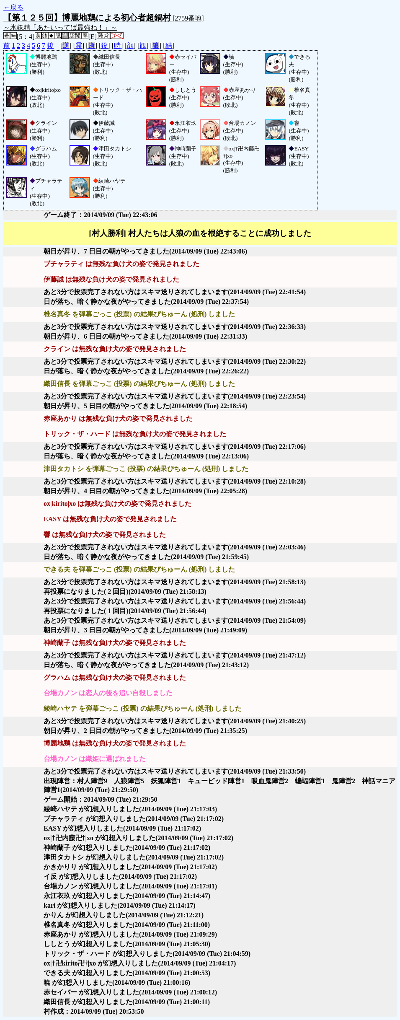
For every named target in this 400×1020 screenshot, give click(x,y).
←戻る (13, 7)
